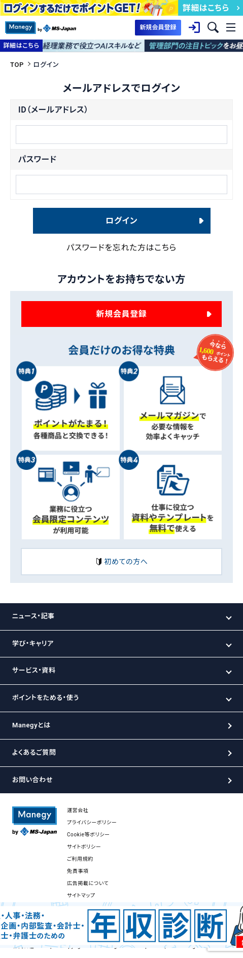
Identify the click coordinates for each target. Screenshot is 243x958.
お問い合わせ (32, 780)
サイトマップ (81, 895)
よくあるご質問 (34, 752)
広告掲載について (88, 883)
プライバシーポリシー (92, 822)
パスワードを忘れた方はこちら (121, 247)
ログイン (121, 221)
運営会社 (78, 810)
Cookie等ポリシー (88, 834)
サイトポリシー (84, 847)
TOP (17, 64)
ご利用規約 (80, 859)
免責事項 (78, 871)
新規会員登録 (121, 314)
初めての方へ (121, 562)
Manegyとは (31, 725)
